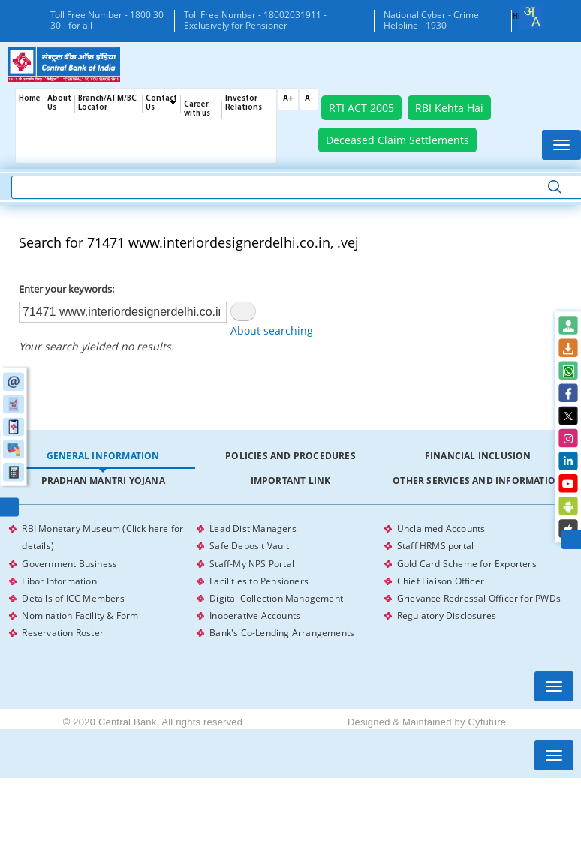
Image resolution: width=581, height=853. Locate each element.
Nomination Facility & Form (80, 610)
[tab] (103, 456)
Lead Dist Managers (253, 527)
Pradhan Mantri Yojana (103, 480)
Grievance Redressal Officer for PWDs (479, 593)
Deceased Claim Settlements (397, 140)
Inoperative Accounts (254, 610)
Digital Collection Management (276, 593)
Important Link (291, 480)
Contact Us (161, 103)
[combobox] (531, 17)
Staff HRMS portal (435, 544)
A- (309, 99)
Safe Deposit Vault (249, 544)
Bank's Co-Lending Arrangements (281, 626)
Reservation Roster (63, 626)
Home (30, 99)
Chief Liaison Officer (440, 577)
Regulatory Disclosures (446, 610)
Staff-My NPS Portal (251, 560)
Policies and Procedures (290, 455)
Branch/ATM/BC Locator (107, 103)
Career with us (197, 109)
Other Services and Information (478, 480)
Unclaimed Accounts (441, 527)
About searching (271, 330)
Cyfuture (487, 716)
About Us (59, 103)
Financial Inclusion (478, 455)
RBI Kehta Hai (449, 108)
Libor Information (59, 577)
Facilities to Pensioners (259, 577)
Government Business (69, 560)
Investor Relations (243, 103)
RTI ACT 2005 (361, 108)
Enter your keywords (65, 289)
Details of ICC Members (73, 593)
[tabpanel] (290, 577)
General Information (103, 455)
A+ (288, 99)
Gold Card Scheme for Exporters (467, 560)
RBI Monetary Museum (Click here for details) (102, 536)
